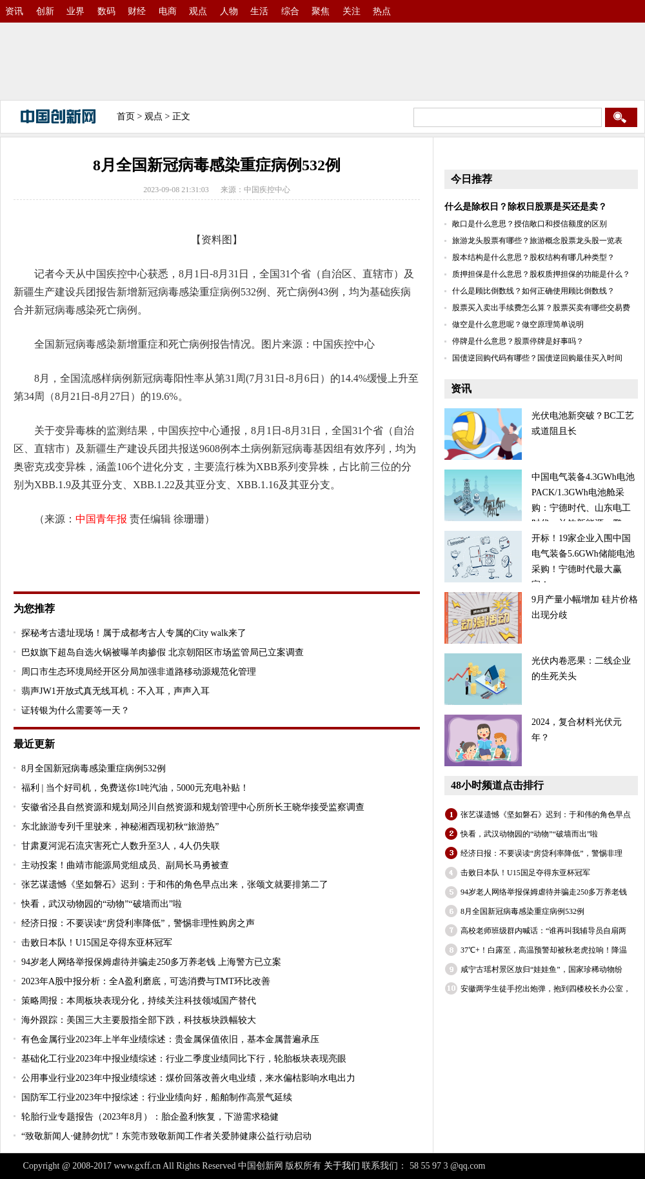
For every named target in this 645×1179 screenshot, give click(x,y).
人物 (229, 11)
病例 (78, 553)
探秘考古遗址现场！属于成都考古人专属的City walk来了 (133, 633)
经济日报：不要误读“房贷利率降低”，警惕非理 (541, 853)
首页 (126, 116)
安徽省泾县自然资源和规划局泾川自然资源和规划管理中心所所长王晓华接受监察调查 (192, 807)
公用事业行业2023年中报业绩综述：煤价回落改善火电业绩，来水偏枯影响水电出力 (188, 1078)
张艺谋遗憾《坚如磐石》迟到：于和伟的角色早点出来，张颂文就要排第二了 (174, 884)
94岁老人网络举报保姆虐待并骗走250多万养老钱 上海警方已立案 (151, 962)
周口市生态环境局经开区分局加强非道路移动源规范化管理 (138, 672)
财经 (137, 11)
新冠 (158, 553)
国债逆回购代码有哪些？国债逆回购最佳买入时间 (537, 357)
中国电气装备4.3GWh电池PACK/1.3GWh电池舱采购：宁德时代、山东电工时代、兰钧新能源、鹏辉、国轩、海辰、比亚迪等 (539, 508)
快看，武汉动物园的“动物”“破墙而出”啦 (101, 904)
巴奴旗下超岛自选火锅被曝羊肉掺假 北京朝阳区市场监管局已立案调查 (162, 652)
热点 (382, 11)
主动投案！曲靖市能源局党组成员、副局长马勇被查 (125, 865)
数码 (106, 11)
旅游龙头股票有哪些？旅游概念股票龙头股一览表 (537, 240)
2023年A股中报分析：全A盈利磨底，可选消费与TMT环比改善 (145, 981)
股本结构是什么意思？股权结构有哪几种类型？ (533, 257)
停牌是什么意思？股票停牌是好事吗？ (518, 341)
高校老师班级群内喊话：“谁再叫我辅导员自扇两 (543, 930)
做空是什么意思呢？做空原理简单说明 (518, 324)
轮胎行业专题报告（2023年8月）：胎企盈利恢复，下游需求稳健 (150, 1117)
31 (140, 553)
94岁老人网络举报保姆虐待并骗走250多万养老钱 (544, 892)
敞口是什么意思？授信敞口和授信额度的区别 (529, 223)
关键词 (49, 553)
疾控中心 (111, 553)
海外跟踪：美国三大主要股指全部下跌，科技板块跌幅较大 (138, 1020)
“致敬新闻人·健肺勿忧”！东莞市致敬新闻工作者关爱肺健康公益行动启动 (166, 1136)
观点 (198, 11)
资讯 (14, 11)
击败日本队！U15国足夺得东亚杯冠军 (96, 942)
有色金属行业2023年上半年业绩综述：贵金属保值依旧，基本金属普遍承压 (170, 1039)
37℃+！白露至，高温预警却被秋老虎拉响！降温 (544, 950)
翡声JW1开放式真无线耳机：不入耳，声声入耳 (115, 691)
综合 (290, 11)
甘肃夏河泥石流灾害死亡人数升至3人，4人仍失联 (120, 846)
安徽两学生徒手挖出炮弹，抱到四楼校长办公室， (546, 988)
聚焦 (321, 11)
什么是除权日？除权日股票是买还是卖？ (525, 207)
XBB (181, 553)
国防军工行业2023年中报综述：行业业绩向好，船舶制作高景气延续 (156, 1097)
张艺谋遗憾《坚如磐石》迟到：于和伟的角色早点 (546, 814)
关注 (351, 11)
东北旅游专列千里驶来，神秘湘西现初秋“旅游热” (120, 826)
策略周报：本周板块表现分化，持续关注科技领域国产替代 (138, 1001)
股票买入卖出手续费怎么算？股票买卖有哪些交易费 (541, 307)
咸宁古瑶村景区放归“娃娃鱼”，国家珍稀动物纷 (541, 969)
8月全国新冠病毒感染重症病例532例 (93, 768)
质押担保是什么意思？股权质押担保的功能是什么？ (541, 274)
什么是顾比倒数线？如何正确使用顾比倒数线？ (533, 290)
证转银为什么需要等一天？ (75, 710)
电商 (168, 11)
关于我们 (342, 1166)
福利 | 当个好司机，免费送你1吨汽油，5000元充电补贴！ (135, 788)
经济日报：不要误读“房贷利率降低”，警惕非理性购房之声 (138, 923)
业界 (75, 11)
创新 (45, 11)
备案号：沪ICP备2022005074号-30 (555, 1166)
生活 (259, 11)
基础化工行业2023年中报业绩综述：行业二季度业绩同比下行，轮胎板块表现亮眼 (183, 1059)
